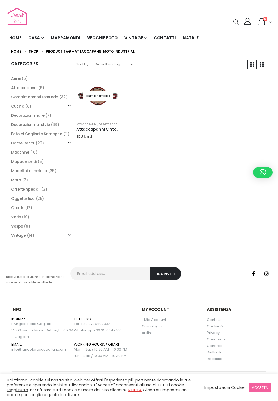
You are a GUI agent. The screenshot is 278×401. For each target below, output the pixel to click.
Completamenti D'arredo (34, 97)
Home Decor (23, 143)
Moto (16, 180)
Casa (34, 38)
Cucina (17, 106)
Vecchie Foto (102, 38)
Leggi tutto (17, 389)
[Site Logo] (16, 16)
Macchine (20, 152)
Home (15, 38)
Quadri (17, 207)
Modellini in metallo (29, 170)
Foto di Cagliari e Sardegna (36, 134)
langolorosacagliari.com (44, 349)
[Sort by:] (113, 64)
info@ (16, 349)
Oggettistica (108, 124)
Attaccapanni (86, 124)
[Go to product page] (98, 96)
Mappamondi (65, 38)
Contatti (165, 38)
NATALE (191, 38)
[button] (236, 22)
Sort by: (82, 64)
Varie (16, 217)
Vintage (18, 235)
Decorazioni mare (27, 115)
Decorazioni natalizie (30, 124)
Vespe (17, 226)
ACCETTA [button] (260, 387)
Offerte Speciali (25, 189)
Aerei (16, 78)
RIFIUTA (135, 390)
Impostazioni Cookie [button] (224, 387)
